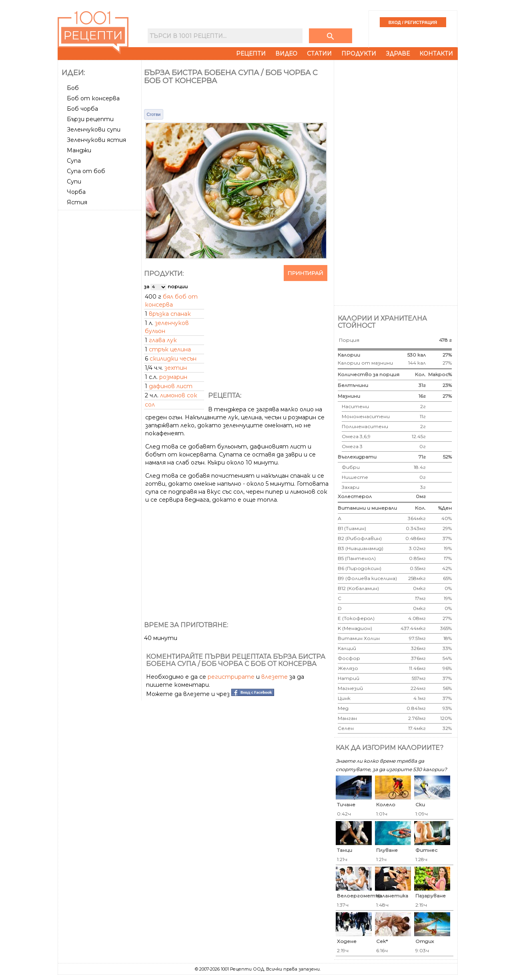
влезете (274, 676)
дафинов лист (170, 386)
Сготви (154, 114)
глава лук (163, 340)
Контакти (436, 53)
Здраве (398, 53)
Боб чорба (82, 108)
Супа (74, 160)
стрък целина (170, 349)
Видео (286, 53)
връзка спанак (170, 313)
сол (150, 404)
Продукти (358, 53)
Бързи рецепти (90, 119)
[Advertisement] (100, 333)
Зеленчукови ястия (96, 140)
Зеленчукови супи (93, 129)
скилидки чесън (173, 358)
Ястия (77, 202)
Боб (73, 88)
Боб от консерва (93, 98)
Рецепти (251, 53)
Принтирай (305, 273)
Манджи (79, 150)
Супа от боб (86, 171)
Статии (319, 53)
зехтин (175, 367)
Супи (74, 181)
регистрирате (231, 676)
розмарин (173, 377)
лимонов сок (178, 395)
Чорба (76, 191)
